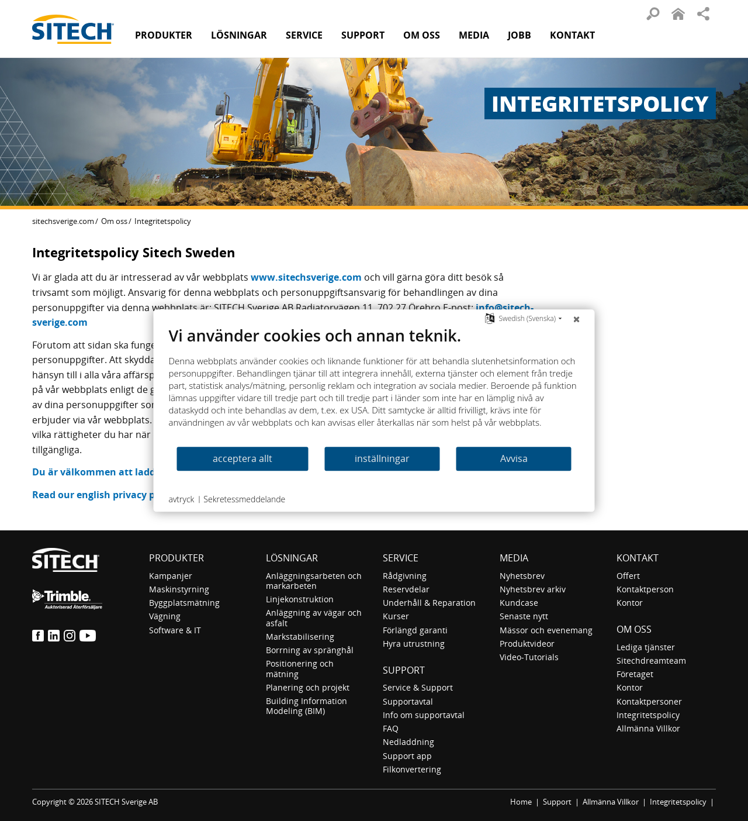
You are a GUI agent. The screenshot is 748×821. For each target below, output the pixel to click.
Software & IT (175, 630)
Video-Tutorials (529, 657)
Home (521, 801)
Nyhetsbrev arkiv (533, 589)
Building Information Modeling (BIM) (306, 705)
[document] (374, 385)
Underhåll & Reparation (429, 602)
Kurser (396, 616)
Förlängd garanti (415, 630)
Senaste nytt (524, 616)
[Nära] (577, 318)
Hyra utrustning (414, 643)
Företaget (635, 673)
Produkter (163, 35)
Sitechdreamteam (651, 660)
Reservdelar (406, 589)
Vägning (165, 616)
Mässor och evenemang (546, 630)
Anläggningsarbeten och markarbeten (314, 580)
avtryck (182, 499)
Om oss (114, 221)
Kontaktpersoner (649, 701)
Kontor (630, 602)
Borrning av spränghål (310, 650)
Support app (407, 755)
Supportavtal (408, 701)
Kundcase (519, 602)
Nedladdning (408, 741)
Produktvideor (527, 643)
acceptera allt (242, 458)
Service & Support (418, 687)
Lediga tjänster (646, 647)
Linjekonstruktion (300, 599)
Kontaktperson (645, 589)
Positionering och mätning (300, 668)
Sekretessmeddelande (244, 499)
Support (404, 670)
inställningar (382, 458)
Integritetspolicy (648, 714)
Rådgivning (405, 575)
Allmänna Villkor (648, 728)
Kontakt (572, 35)
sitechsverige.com (63, 221)
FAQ (391, 728)
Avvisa (514, 458)
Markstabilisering (300, 636)
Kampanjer (170, 575)
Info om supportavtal (424, 714)
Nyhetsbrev (522, 575)
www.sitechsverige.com (306, 277)
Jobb (519, 35)
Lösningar (292, 557)
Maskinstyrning (179, 589)
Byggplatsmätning (184, 602)
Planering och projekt (307, 687)
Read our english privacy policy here (116, 494)
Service (400, 557)
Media (514, 557)
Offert (628, 575)
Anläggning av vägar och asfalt (314, 617)
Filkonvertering (412, 769)
